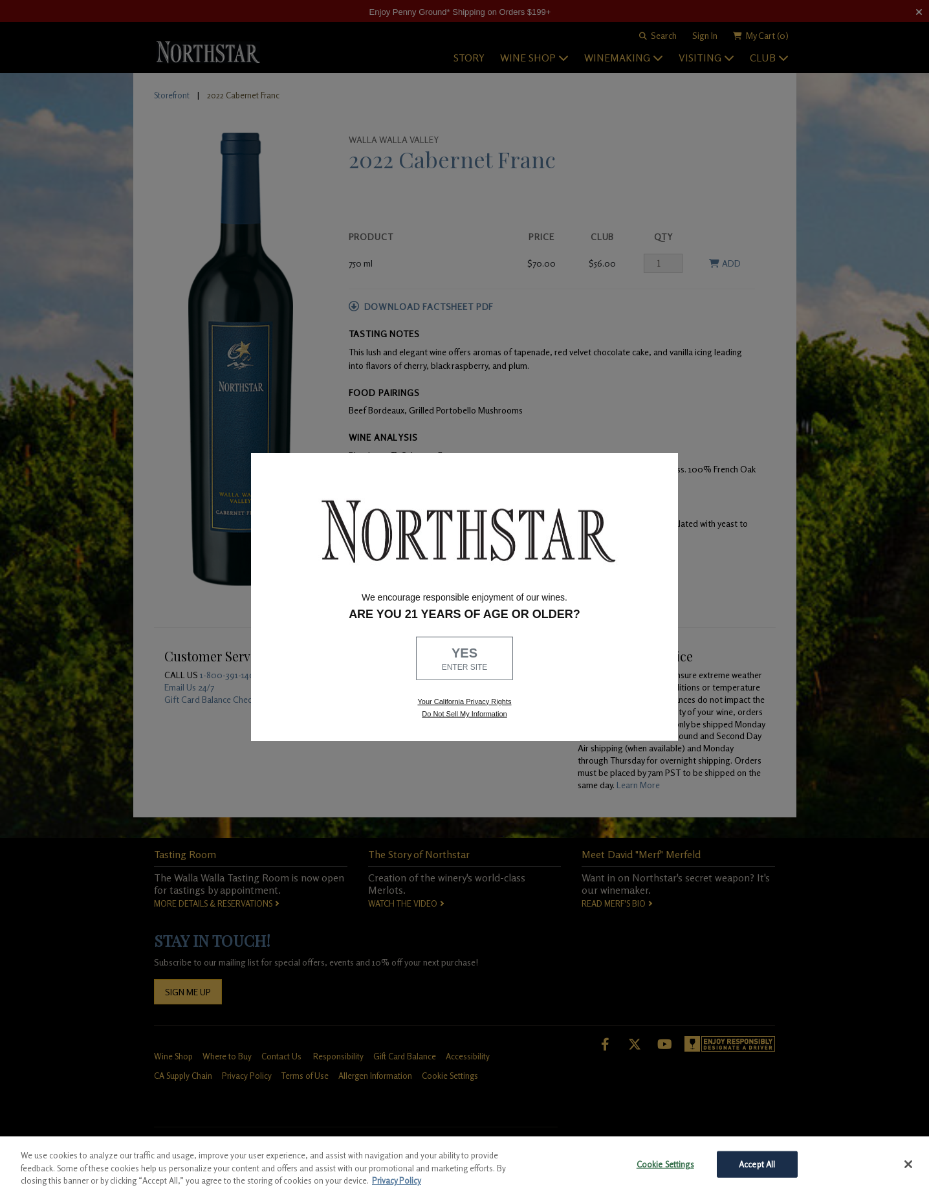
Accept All (757, 1163)
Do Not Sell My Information (464, 714)
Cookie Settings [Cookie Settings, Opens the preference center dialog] (665, 1163)
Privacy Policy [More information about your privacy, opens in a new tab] (396, 1180)
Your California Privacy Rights (464, 701)
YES (464, 659)
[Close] (908, 1164)
